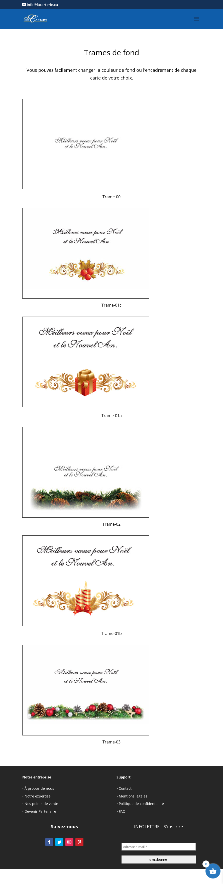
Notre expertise (38, 796)
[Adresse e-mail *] (159, 846)
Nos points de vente (41, 803)
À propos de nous (39, 788)
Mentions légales (133, 796)
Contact (125, 788)
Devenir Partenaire (40, 811)
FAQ (122, 811)
